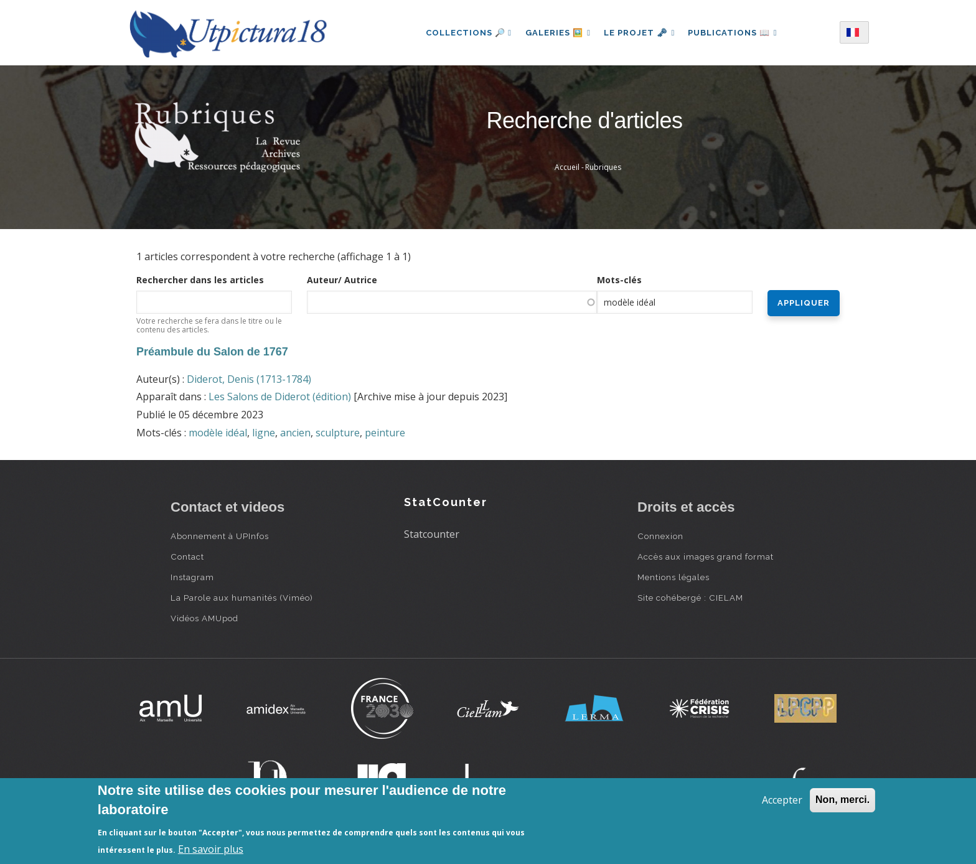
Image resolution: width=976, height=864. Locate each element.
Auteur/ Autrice (342, 280)
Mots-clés (619, 280)
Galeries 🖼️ (556, 32)
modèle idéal (218, 432)
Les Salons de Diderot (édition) (280, 396)
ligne (263, 432)
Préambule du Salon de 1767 (212, 351)
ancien (295, 432)
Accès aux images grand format (705, 556)
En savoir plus (210, 849)
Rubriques (603, 167)
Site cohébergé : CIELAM (690, 598)
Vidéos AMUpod (204, 618)
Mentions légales (673, 577)
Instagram (192, 577)
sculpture (338, 432)
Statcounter (431, 534)
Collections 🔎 (466, 32)
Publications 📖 (734, 32)
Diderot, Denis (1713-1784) (249, 379)
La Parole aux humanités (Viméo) (242, 598)
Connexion (660, 536)
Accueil (567, 167)
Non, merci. (842, 799)
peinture (385, 432)
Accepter (782, 800)
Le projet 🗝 (639, 32)
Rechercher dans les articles (200, 280)
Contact (187, 556)
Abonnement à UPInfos (220, 536)
